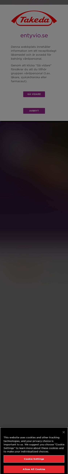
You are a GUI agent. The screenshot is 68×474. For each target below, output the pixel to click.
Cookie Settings (34, 460)
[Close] (64, 433)
